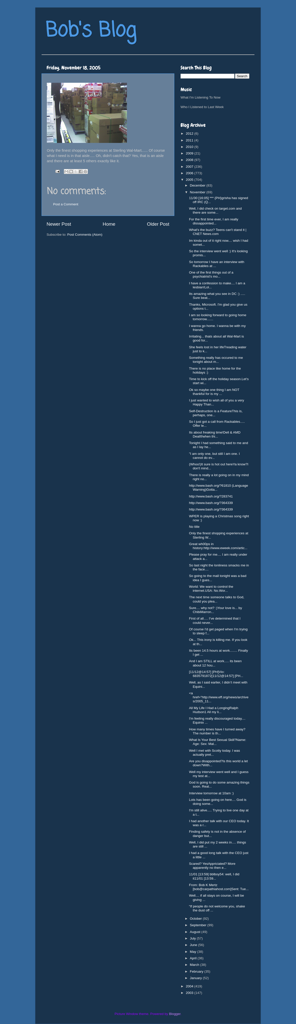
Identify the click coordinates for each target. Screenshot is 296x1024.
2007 (190, 166)
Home (109, 224)
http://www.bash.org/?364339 (211, 503)
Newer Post (59, 224)
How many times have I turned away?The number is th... (217, 731)
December (198, 185)
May (193, 952)
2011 (190, 140)
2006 (190, 173)
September (198, 925)
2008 (190, 160)
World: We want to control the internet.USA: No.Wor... (211, 588)
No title (194, 527)
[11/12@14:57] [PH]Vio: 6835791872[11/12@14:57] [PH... (216, 674)
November (198, 192)
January (196, 978)
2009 (190, 153)
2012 (190, 133)
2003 (190, 993)
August (195, 932)
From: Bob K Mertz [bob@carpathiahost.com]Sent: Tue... (219, 887)
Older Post (158, 224)
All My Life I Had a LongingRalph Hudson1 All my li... (213, 710)
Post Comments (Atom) (84, 234)
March (195, 965)
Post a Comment (65, 204)
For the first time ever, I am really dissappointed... (213, 221)
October (196, 918)
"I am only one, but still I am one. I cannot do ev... (214, 456)
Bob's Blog (90, 31)
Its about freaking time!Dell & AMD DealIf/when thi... (215, 434)
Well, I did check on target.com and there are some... (215, 210)
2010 (190, 147)
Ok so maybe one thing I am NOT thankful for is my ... (214, 392)
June (194, 945)
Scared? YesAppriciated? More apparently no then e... (212, 866)
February (197, 971)
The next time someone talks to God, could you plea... (216, 599)
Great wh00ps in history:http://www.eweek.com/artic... (218, 546)
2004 (190, 986)
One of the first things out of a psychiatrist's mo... (211, 274)
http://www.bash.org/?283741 (211, 496)
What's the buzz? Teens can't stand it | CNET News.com (217, 232)
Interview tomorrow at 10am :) (211, 793)
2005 (190, 180)
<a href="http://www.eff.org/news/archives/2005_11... (219, 697)
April (194, 958)
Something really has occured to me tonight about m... (216, 360)
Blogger (175, 1014)
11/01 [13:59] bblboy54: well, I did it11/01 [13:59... (214, 876)
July (193, 938)
